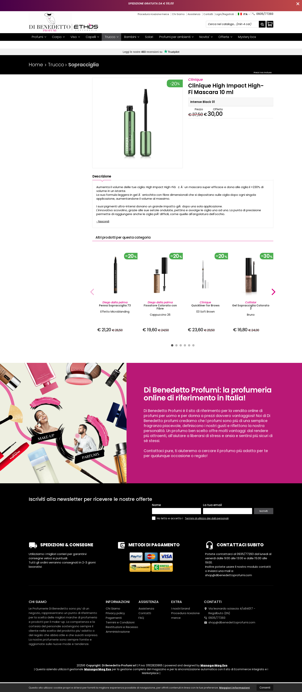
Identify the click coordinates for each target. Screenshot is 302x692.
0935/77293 (262, 13)
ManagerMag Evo (213, 670)
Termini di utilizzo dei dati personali (207, 523)
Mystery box (247, 37)
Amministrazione (118, 636)
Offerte (225, 37)
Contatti (208, 14)
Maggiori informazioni (234, 687)
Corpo (58, 37)
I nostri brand (41, 44)
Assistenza (194, 14)
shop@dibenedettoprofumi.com (229, 627)
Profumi (39, 37)
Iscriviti (263, 515)
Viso (75, 37)
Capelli (92, 37)
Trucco (111, 37)
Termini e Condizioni (120, 627)
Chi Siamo (178, 14)
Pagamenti (114, 622)
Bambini (131, 37)
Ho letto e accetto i (168, 523)
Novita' (206, 37)
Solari (149, 37)
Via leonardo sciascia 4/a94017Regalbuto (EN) (229, 615)
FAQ (141, 622)
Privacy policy (115, 618)
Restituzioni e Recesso (122, 632)
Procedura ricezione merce (153, 14)
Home (36, 64)
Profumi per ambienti (176, 37)
